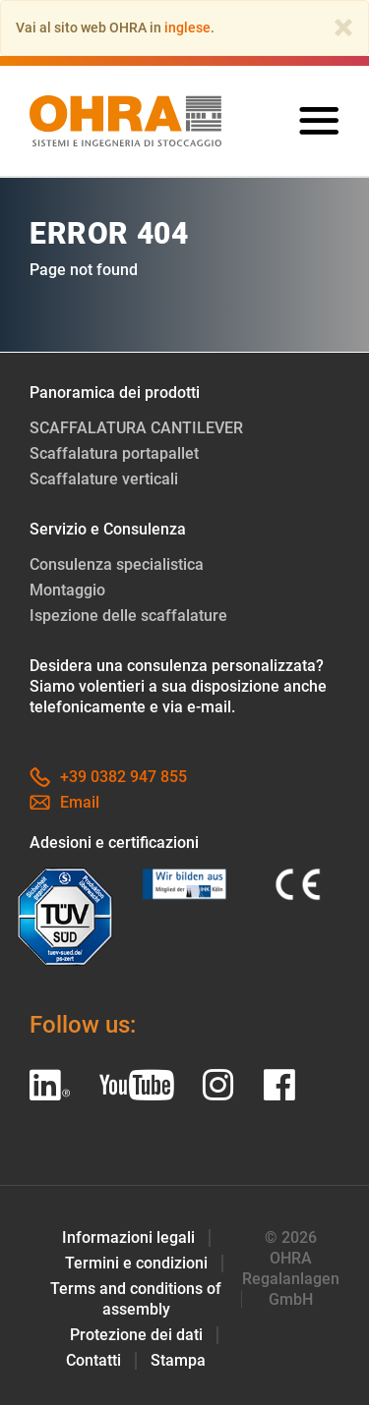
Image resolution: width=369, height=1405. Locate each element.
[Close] (343, 27)
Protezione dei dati (136, 1334)
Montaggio (67, 590)
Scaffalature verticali (104, 479)
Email (64, 802)
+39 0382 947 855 (108, 776)
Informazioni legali (128, 1237)
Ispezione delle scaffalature (128, 615)
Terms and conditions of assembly (135, 1299)
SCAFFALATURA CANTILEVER (136, 428)
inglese (187, 27)
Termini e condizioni (136, 1263)
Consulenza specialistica (117, 564)
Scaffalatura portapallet (114, 453)
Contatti (93, 1360)
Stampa (178, 1360)
